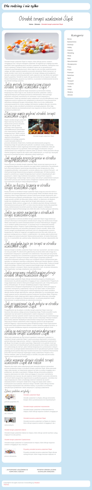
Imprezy (70, 50)
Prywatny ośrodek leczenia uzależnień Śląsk (37, 449)
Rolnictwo (70, 75)
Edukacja (70, 44)
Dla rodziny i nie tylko (21, 6)
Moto (69, 58)
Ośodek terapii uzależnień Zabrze (15, 430)
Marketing (70, 53)
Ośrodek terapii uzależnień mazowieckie (36, 406)
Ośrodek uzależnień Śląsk (31, 395)
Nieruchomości (72, 61)
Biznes (69, 39)
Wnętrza (70, 92)
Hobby (69, 47)
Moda (69, 56)
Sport (69, 78)
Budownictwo (71, 42)
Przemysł (70, 72)
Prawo (69, 70)
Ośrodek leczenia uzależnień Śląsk (34, 418)
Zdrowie (70, 95)
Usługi (69, 89)
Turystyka (70, 84)
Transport (70, 81)
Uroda (69, 86)
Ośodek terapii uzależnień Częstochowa (17, 439)
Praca (69, 67)
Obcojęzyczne (72, 64)
